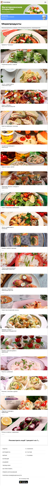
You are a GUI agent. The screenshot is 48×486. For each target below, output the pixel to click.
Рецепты (4, 448)
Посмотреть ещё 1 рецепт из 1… (24, 440)
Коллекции (5, 458)
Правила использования (9, 472)
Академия (5, 462)
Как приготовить (7, 468)
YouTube (28, 452)
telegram (28, 455)
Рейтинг (4, 455)
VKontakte (29, 448)
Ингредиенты (6, 452)
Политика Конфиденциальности (12, 475)
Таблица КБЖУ (6, 465)
